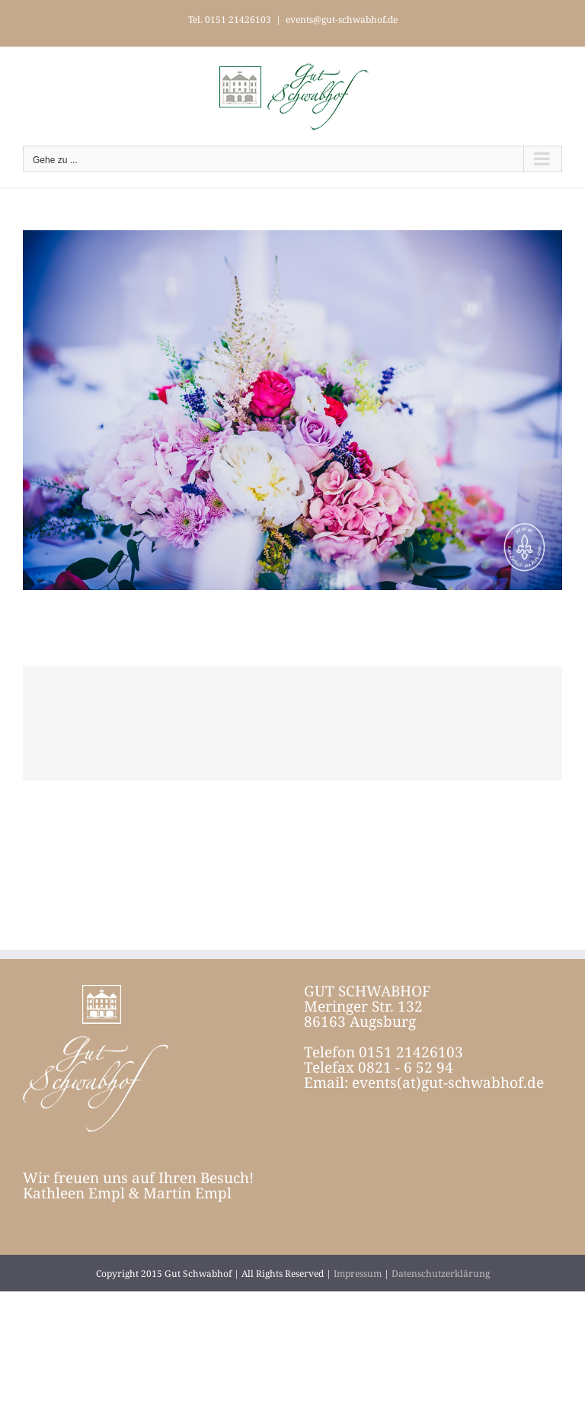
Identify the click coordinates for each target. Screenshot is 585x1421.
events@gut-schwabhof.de (342, 19)
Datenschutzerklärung (441, 1273)
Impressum (358, 1273)
